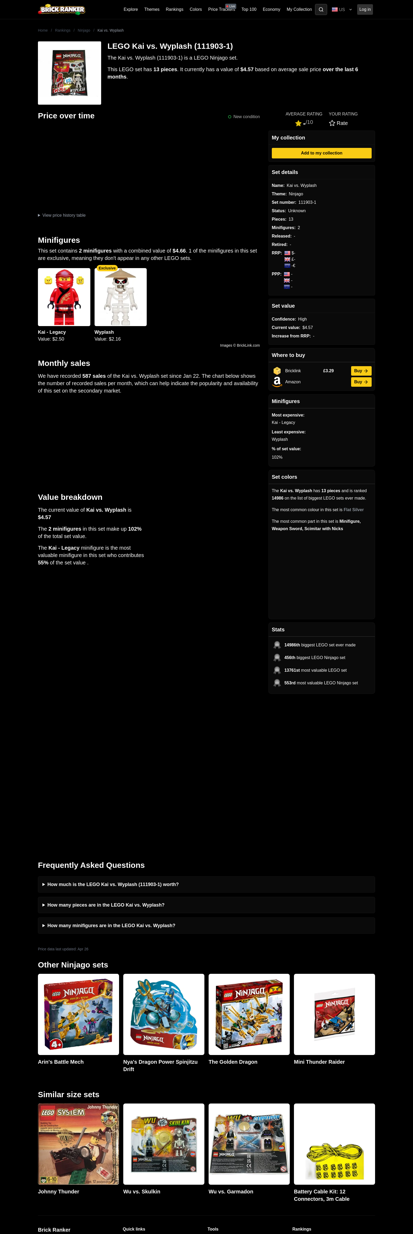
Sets (296, 1095)
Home (43, 30)
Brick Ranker (54, 1077)
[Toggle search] (321, 9)
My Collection (299, 9)
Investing (131, 1095)
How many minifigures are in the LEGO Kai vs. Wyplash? (111, 772)
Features (131, 1120)
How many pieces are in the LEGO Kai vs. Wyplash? (106, 752)
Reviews (131, 1103)
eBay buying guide (225, 1095)
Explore (131, 9)
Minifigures (302, 1103)
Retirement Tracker (225, 1087)
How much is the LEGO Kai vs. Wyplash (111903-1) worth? (113, 731)
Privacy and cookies (141, 1129)
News (128, 1087)
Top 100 (249, 9)
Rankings (175, 9)
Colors (196, 9)
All (294, 1087)
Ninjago (84, 30)
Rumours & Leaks (139, 1112)
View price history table (64, 215)
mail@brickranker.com (59, 1097)
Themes (152, 9)
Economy (272, 9)
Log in (365, 9)
